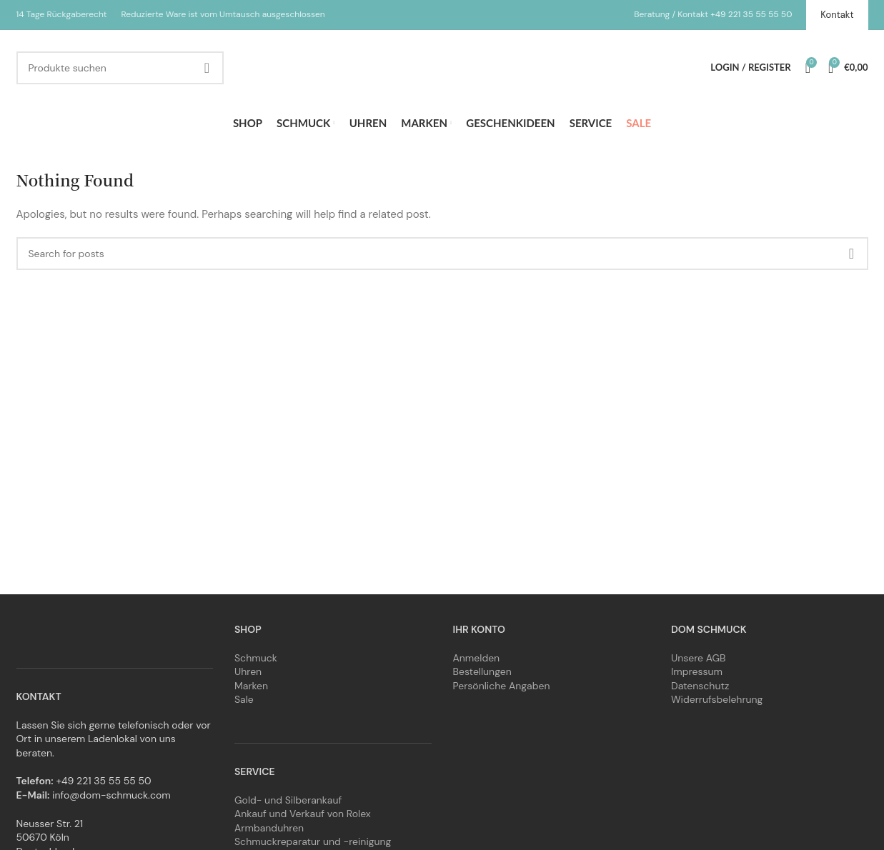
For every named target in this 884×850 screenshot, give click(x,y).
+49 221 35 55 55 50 (751, 14)
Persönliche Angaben (501, 685)
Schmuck (255, 657)
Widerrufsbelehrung (717, 699)
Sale (244, 699)
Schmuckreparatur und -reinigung (312, 841)
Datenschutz (700, 685)
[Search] (120, 67)
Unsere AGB (698, 657)
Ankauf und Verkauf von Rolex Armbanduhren (302, 820)
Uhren (248, 671)
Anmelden (476, 657)
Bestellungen (482, 671)
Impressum (696, 671)
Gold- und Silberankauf (288, 800)
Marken (251, 685)
